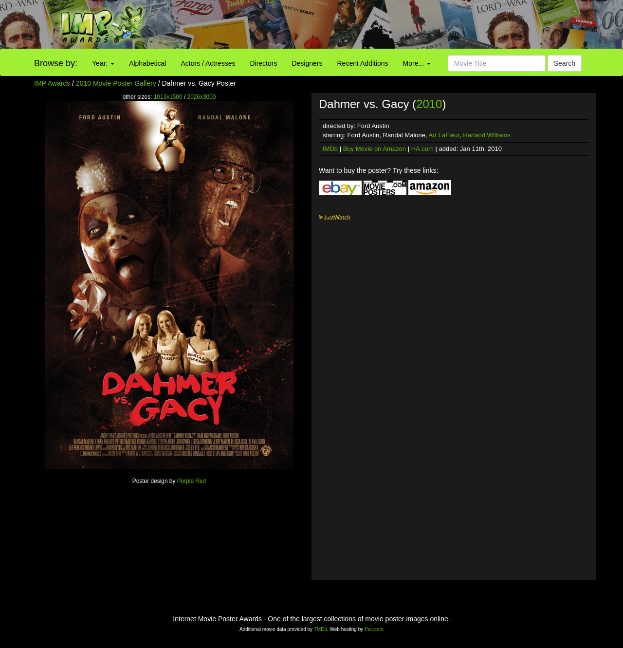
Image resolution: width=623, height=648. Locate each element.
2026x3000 (201, 96)
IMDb (330, 148)
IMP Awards (52, 83)
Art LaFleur (444, 135)
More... (417, 63)
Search (564, 63)
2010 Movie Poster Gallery (116, 83)
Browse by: (55, 63)
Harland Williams (487, 135)
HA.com (422, 148)
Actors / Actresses (208, 63)
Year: (103, 63)
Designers (307, 63)
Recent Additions (362, 63)
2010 (429, 104)
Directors (263, 63)
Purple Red (191, 481)
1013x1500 (168, 96)
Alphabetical (147, 63)
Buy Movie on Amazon (374, 148)
